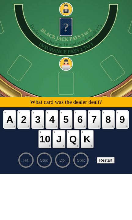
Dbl (63, 160)
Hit (25, 160)
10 (44, 139)
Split (81, 160)
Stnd (44, 160)
